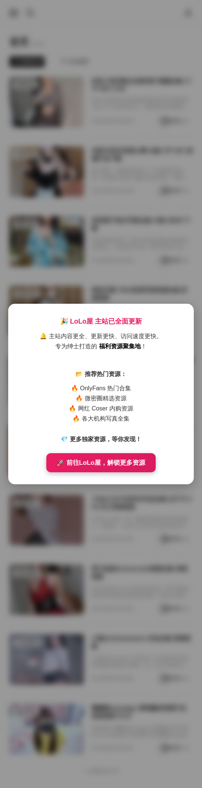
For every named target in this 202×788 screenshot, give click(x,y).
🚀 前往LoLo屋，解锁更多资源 (101, 462)
